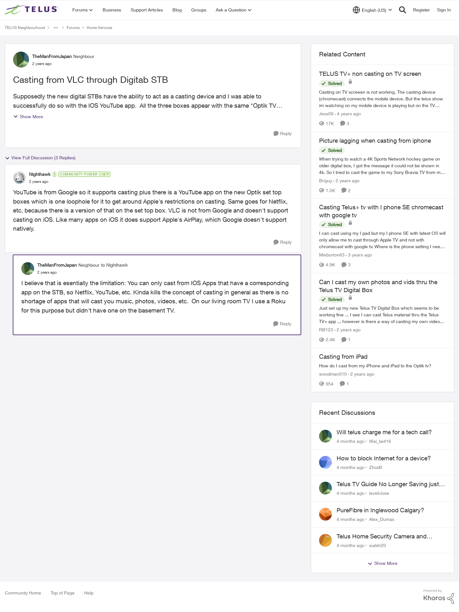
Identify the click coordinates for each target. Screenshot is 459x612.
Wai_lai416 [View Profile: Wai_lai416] (380, 441)
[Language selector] (372, 10)
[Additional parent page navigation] (56, 27)
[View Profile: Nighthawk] (19, 177)
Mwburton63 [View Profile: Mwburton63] (332, 255)
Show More (28, 116)
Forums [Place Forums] (73, 27)
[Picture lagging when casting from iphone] (382, 165)
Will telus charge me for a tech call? (384, 432)
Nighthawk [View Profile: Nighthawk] (39, 174)
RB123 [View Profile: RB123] (326, 329)
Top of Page (63, 592)
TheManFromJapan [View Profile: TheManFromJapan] (52, 56)
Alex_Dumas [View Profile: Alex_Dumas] (381, 519)
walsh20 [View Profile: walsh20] (377, 545)
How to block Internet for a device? (384, 458)
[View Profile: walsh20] (325, 540)
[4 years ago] (348, 113)
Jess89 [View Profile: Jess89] (326, 113)
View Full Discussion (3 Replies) (40, 158)
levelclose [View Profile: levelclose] (379, 493)
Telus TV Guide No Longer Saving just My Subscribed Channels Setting (388, 484)
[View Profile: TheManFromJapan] (21, 60)
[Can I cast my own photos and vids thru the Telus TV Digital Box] (382, 315)
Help (88, 592)
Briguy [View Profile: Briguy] (325, 180)
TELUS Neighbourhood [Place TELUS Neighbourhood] (25, 27)
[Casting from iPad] (382, 365)
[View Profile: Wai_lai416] (325, 436)
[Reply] (282, 133)
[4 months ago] (350, 441)
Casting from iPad (343, 356)
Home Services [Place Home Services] (99, 27)
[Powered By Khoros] (439, 596)
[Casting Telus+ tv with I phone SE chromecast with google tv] (382, 240)
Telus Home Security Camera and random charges (381, 536)
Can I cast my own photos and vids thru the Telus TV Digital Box (378, 285)
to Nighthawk (114, 265)
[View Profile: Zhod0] (325, 462)
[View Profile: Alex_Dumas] (325, 514)
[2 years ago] (346, 180)
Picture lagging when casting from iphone (375, 140)
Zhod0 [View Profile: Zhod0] (375, 467)
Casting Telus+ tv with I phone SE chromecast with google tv (381, 211)
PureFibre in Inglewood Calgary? (380, 510)
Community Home (23, 592)
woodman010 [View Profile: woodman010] (333, 374)
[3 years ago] (359, 255)
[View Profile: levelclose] (325, 488)
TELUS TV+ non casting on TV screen (370, 73)
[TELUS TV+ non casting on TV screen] (382, 99)
